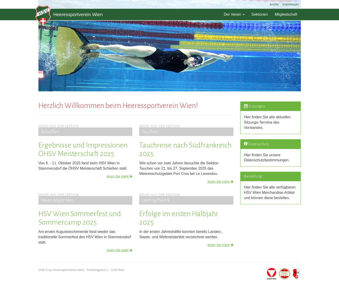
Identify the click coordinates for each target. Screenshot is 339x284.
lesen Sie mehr (119, 176)
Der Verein (234, 14)
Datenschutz (258, 144)
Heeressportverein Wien (69, 14)
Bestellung (253, 176)
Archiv (274, 4)
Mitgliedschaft (286, 14)
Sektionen (260, 14)
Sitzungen (257, 106)
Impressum (290, 4)
